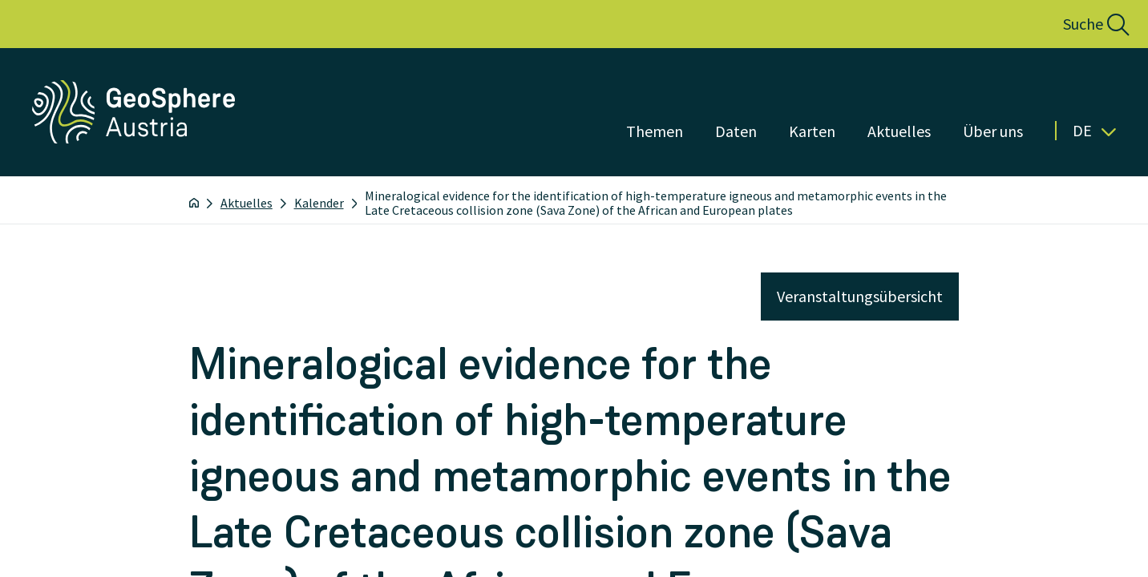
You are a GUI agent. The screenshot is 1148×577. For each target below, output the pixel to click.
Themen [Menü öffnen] (654, 131)
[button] (1078, 24)
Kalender (319, 203)
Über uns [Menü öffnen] (993, 131)
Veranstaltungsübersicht (860, 296)
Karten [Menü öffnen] (812, 131)
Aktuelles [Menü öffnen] (899, 131)
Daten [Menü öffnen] (736, 131)
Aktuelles (246, 203)
